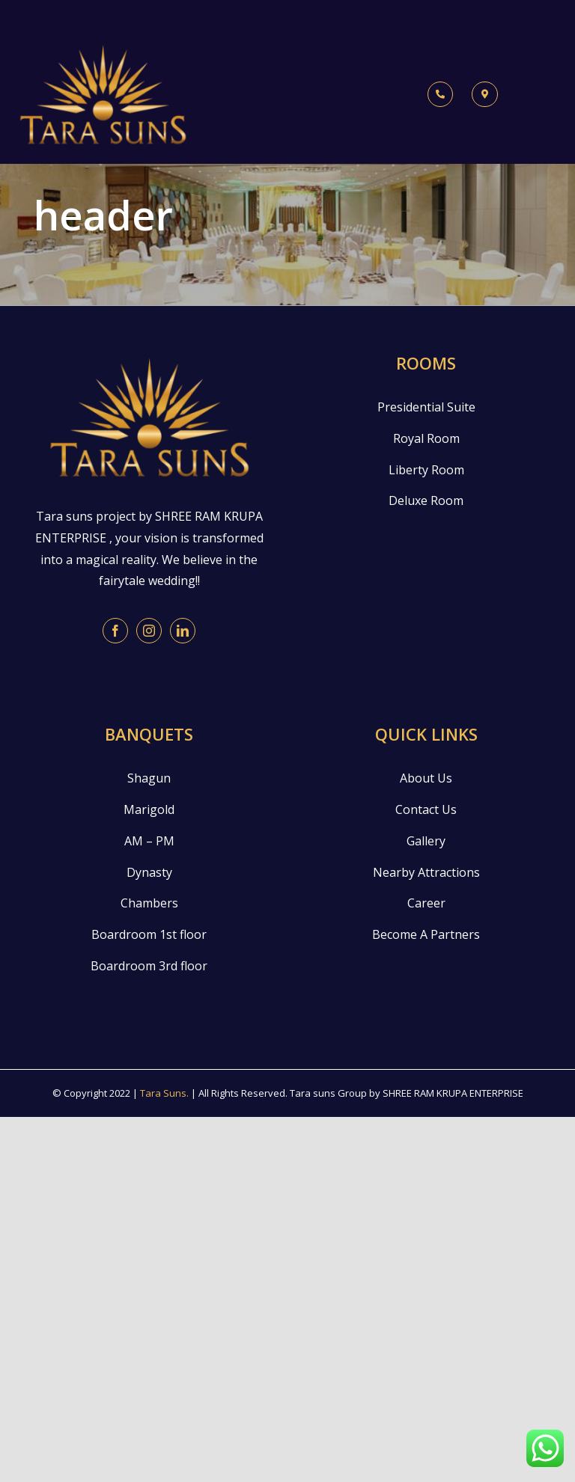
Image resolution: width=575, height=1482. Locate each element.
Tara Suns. (164, 1093)
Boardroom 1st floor (149, 934)
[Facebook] (115, 630)
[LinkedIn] (182, 630)
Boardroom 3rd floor (149, 966)
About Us (426, 778)
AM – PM (149, 841)
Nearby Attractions (426, 872)
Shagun (149, 778)
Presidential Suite (426, 407)
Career (426, 903)
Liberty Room (426, 470)
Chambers (149, 903)
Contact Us (426, 809)
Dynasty (149, 872)
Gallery (426, 841)
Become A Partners (426, 934)
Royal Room (426, 438)
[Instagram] (149, 630)
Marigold (149, 809)
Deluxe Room (426, 500)
